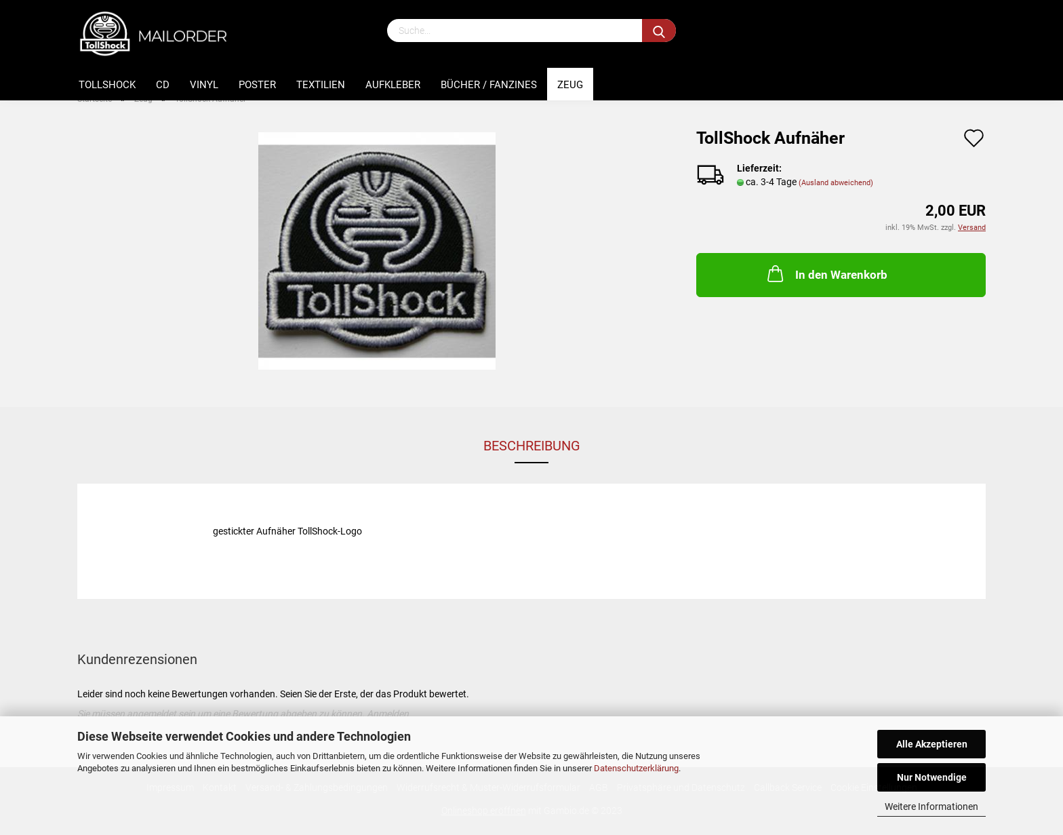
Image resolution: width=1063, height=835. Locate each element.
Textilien (320, 85)
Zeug (570, 85)
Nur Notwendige (932, 777)
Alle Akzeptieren (931, 744)
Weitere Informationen (931, 806)
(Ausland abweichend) (836, 182)
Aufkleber (392, 85)
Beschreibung (531, 446)
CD (162, 85)
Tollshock (107, 85)
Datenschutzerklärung (636, 768)
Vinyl (204, 85)
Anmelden (388, 713)
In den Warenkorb (826, 273)
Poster (257, 85)
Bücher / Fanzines (489, 85)
